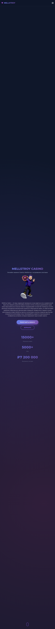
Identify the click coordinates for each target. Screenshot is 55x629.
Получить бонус (27, 322)
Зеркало (27, 328)
